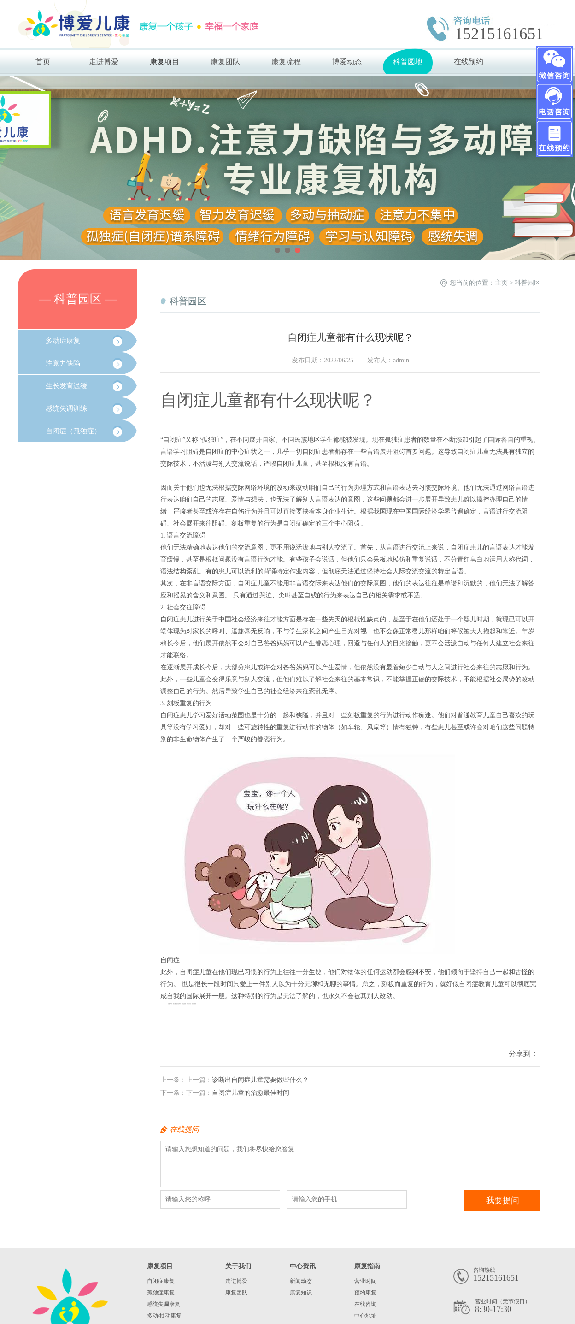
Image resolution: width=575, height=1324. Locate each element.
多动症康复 (63, 340)
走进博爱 (103, 61)
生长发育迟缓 (66, 386)
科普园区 (527, 282)
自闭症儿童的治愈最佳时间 (250, 1092)
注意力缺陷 (63, 363)
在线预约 (468, 61)
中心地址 (365, 1315)
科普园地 (407, 61)
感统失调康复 (163, 1304)
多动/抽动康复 (164, 1315)
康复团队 (225, 61)
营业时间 (365, 1281)
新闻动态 (301, 1281)
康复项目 (164, 61)
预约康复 (365, 1292)
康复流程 (286, 61)
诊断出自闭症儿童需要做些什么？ (260, 1079)
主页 (501, 282)
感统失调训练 (66, 408)
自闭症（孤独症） (73, 431)
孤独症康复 (161, 1292)
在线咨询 (365, 1304)
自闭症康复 (161, 1281)
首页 (42, 61)
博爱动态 (347, 61)
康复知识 (301, 1292)
